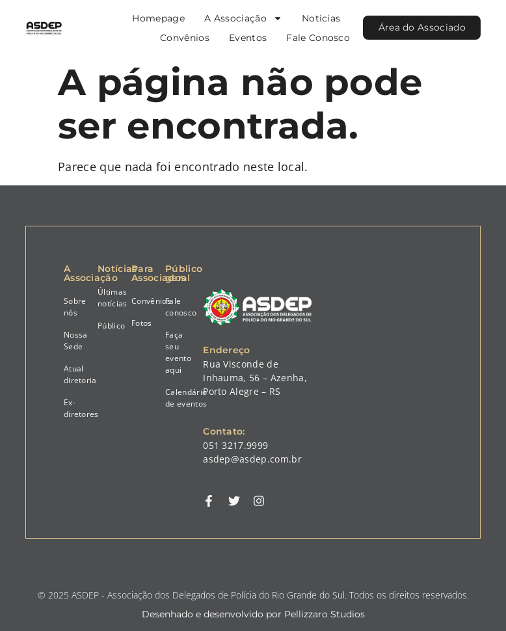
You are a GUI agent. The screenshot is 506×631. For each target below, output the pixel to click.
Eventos (246, 38)
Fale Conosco (317, 38)
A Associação (242, 18)
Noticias (320, 18)
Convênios (183, 38)
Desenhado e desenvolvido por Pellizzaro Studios (253, 614)
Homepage (157, 18)
